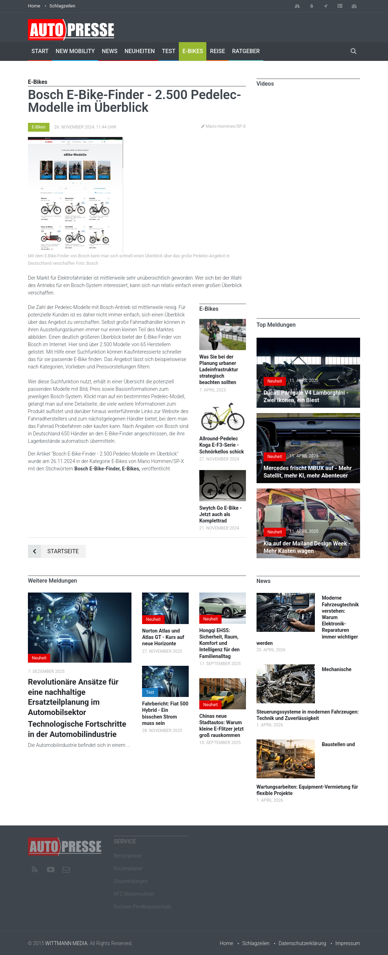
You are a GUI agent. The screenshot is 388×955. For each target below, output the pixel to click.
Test (168, 51)
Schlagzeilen (62, 5)
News (109, 51)
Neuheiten (139, 51)
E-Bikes (192, 51)
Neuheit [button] (39, 658)
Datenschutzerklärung (302, 943)
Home (34, 5)
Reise (217, 51)
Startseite (53, 551)
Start (40, 51)
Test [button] (150, 692)
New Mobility (75, 51)
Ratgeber (246, 51)
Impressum (347, 943)
